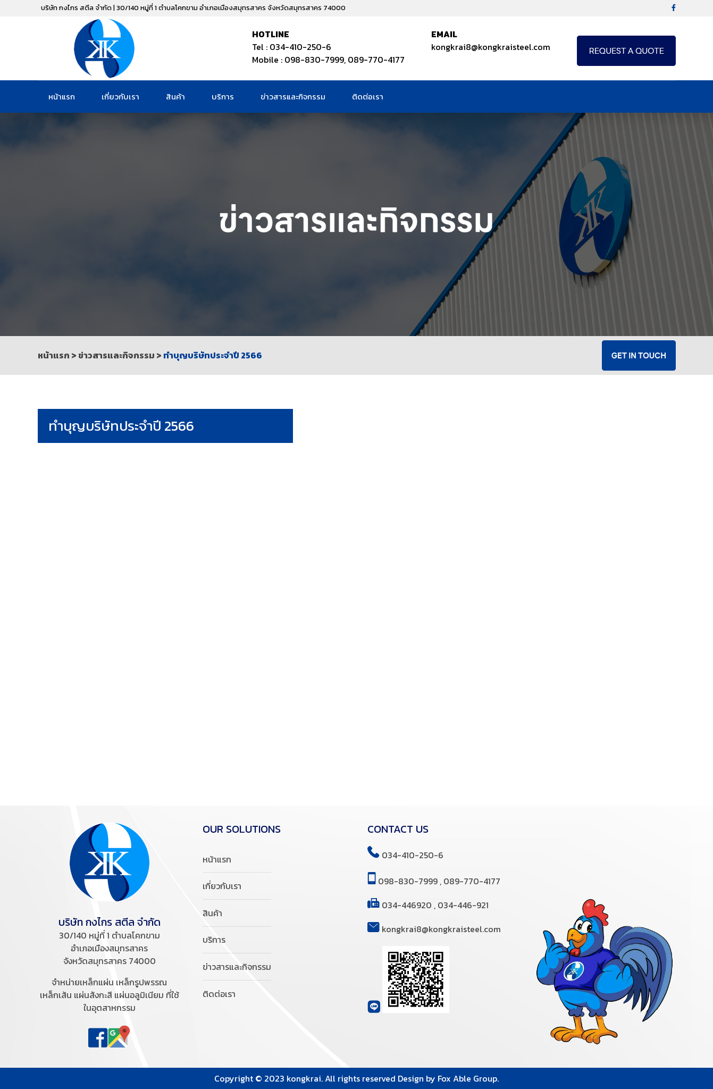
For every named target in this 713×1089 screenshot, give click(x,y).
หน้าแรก (64, 96)
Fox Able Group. (468, 1078)
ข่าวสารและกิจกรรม (295, 96)
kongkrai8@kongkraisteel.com (490, 46)
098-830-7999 (314, 59)
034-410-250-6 (300, 46)
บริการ (225, 96)
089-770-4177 (376, 59)
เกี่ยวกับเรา (123, 96)
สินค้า (178, 96)
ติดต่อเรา (370, 96)
